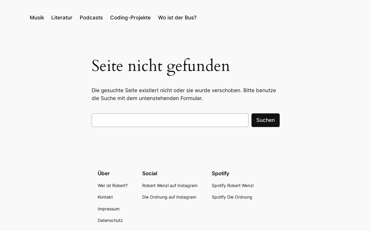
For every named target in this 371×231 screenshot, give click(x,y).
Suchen (265, 120)
